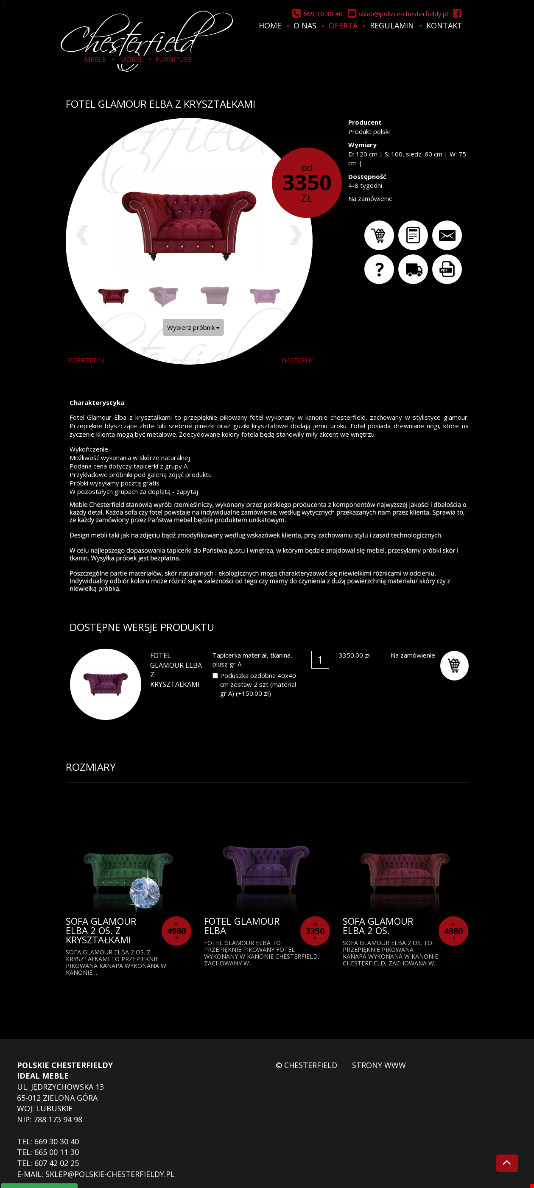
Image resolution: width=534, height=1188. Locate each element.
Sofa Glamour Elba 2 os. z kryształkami (101, 930)
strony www (379, 1065)
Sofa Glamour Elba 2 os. (378, 926)
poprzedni (86, 360)
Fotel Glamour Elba (242, 926)
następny (298, 360)
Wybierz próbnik (193, 327)
